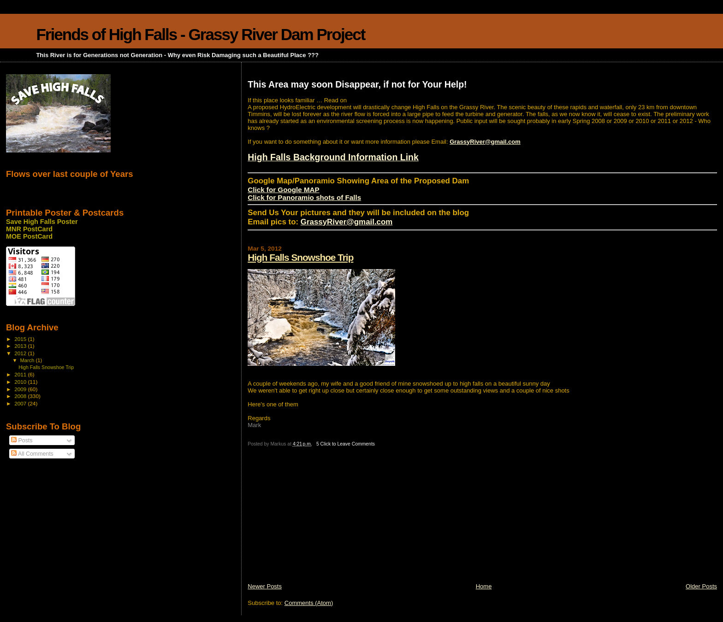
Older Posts (701, 586)
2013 (21, 346)
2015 (21, 339)
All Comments (32, 454)
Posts (21, 440)
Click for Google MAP (283, 190)
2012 (21, 353)
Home (484, 586)
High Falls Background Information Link (333, 157)
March (28, 360)
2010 (21, 382)
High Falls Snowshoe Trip (300, 257)
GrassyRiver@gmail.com (485, 141)
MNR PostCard (29, 229)
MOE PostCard (29, 236)
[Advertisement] (317, 517)
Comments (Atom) (308, 602)
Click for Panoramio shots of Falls (304, 197)
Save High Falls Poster (42, 221)
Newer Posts (265, 586)
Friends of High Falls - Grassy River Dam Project (200, 34)
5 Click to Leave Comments (345, 443)
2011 (21, 374)
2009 (21, 389)
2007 (21, 403)
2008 (21, 396)
